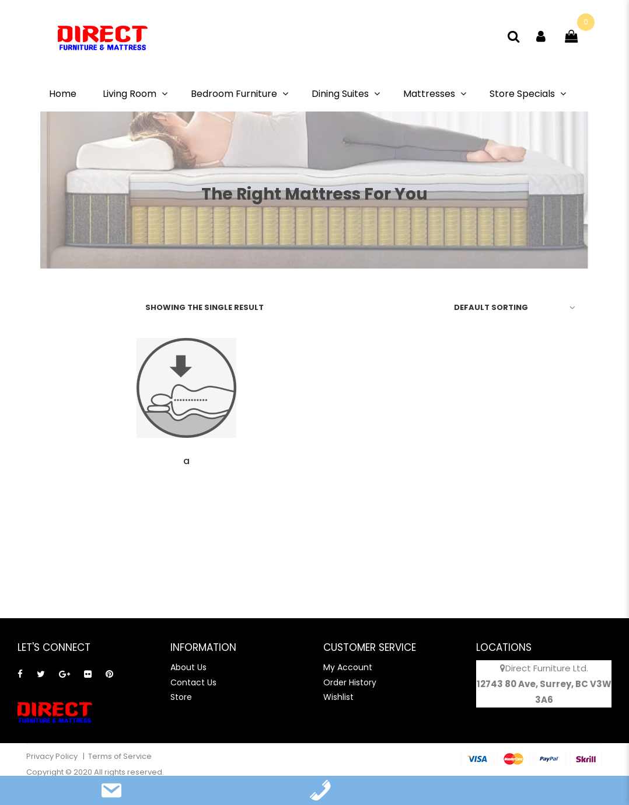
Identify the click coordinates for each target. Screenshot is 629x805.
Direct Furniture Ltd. (546, 668)
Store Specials (522, 93)
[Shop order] (512, 307)
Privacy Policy (52, 756)
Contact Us (193, 682)
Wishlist (338, 697)
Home (62, 93)
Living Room (129, 93)
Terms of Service (120, 756)
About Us (188, 667)
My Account (347, 667)
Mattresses (429, 93)
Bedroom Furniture (234, 93)
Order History (349, 682)
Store (181, 697)
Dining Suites (340, 93)
